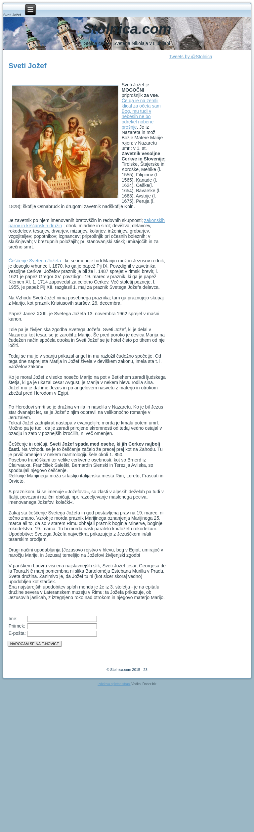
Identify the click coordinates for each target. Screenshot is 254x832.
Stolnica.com (127, 29)
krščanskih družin (44, 225)
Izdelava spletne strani (114, 684)
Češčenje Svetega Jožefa (35, 260)
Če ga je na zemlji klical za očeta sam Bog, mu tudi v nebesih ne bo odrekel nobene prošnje (141, 114)
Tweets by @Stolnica (190, 56)
